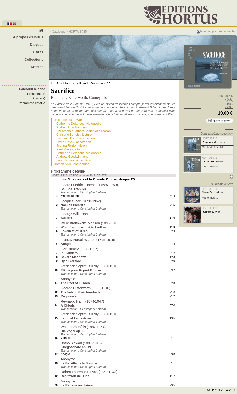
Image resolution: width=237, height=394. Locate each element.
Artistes (36, 67)
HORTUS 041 (209, 189)
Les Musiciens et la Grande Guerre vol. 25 (81, 83)
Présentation (36, 94)
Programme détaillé (31, 103)
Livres (38, 52)
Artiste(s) (38, 98)
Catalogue (58, 31)
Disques (37, 45)
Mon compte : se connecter (216, 31)
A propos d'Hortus (28, 37)
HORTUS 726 (209, 138)
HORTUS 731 (209, 157)
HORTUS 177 (209, 208)
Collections (33, 59)
